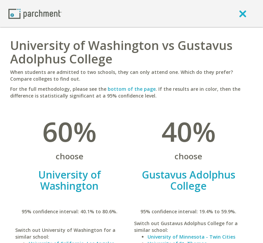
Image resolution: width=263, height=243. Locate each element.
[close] (242, 13)
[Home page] (35, 13)
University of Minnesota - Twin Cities (191, 237)
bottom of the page (132, 89)
